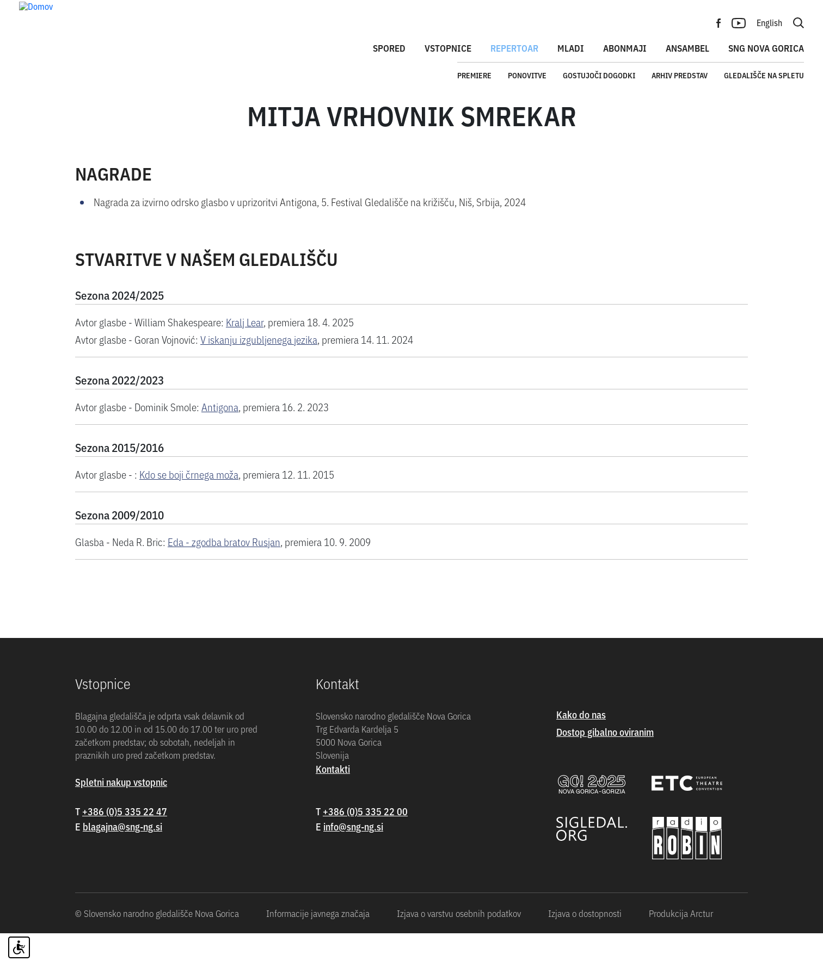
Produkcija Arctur (681, 940)
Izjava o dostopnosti (585, 940)
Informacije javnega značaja (318, 940)
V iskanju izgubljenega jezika (258, 366)
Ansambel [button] (687, 47)
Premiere (474, 75)
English (769, 22)
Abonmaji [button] (625, 47)
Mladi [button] (570, 47)
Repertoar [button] (514, 47)
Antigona (219, 433)
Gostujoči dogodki (599, 75)
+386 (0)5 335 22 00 (365, 838)
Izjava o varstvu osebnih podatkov (459, 940)
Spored (389, 47)
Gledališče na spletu (764, 75)
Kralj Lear (244, 349)
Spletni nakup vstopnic (121, 809)
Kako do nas (581, 741)
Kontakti (333, 796)
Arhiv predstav (680, 75)
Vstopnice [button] (448, 47)
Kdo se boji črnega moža (188, 501)
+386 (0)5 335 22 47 (124, 838)
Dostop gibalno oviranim (605, 759)
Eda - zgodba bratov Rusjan (224, 568)
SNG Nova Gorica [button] (766, 47)
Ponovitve (527, 75)
